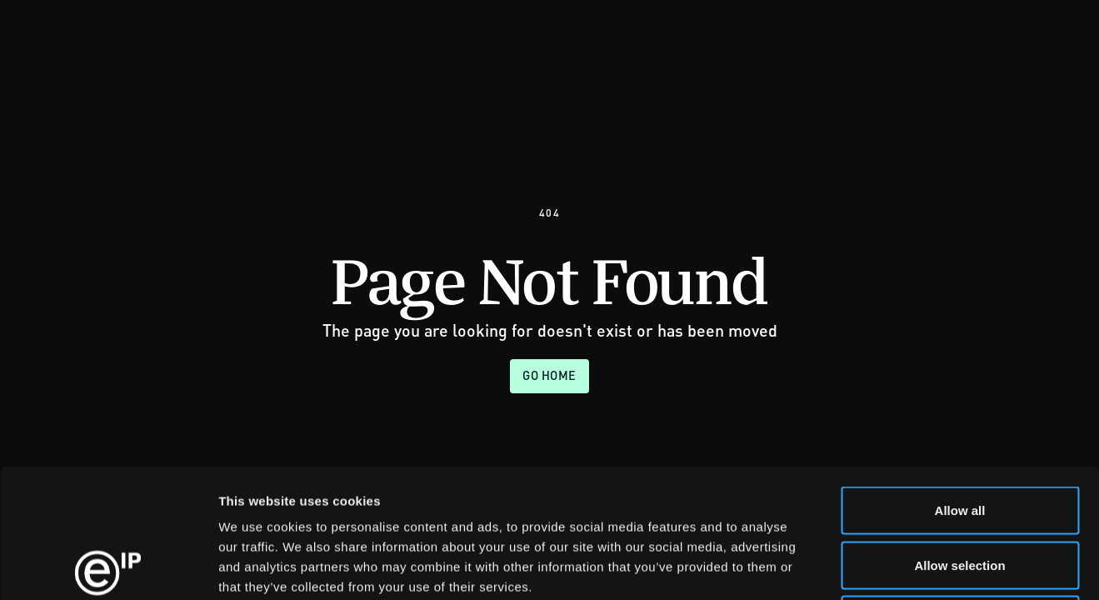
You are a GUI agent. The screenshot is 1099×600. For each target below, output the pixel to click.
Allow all (960, 381)
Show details (874, 567)
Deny (960, 490)
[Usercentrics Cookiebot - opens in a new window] (108, 567)
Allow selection (959, 436)
